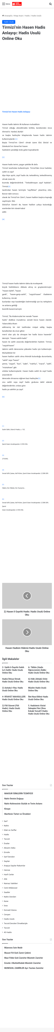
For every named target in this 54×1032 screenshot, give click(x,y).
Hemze (7, 870)
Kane (6, 901)
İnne (6, 905)
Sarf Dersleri (9, 857)
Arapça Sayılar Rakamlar (14, 865)
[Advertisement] (27, 73)
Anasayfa (7, 16)
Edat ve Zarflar (10, 830)
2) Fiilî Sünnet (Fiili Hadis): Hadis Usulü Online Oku (11, 708)
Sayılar (7, 861)
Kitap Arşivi (18, 16)
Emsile (7, 852)
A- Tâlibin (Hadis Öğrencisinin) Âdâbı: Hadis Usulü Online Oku (38, 670)
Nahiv (6, 825)
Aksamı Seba (9, 848)
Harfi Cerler (9, 874)
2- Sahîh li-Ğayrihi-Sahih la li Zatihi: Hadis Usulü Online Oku (13, 670)
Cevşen (7, 914)
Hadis (27, 16)
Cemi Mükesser (10, 888)
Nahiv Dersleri (10, 897)
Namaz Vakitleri (11, 883)
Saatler (7, 892)
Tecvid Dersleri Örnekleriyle (16, 923)
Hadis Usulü (36, 16)
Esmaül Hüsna (10, 910)
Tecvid (7, 839)
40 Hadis (8, 932)
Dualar (7, 843)
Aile (5, 879)
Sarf (5, 821)
